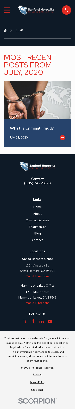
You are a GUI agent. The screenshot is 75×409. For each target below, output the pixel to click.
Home (37, 207)
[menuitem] (37, 374)
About (37, 214)
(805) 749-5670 (37, 183)
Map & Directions (37, 276)
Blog (37, 233)
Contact (37, 240)
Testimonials (37, 227)
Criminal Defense (37, 220)
